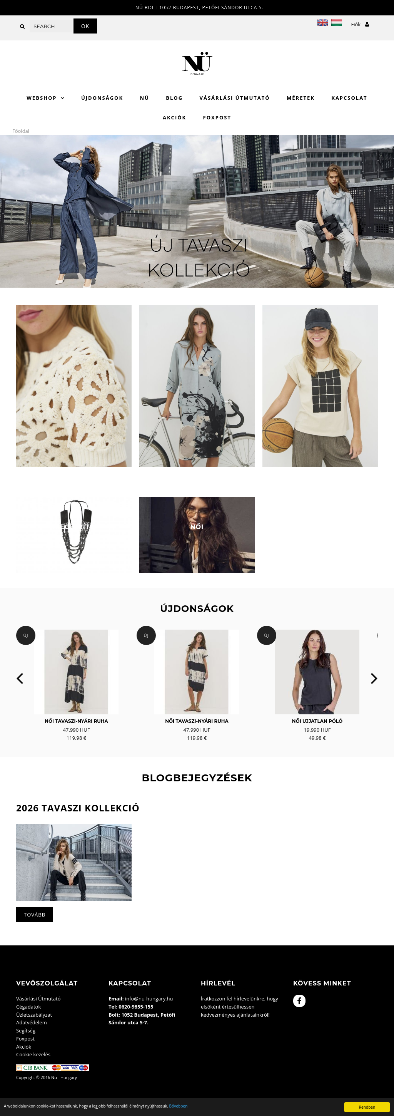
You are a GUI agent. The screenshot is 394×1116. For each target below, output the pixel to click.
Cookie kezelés (33, 1054)
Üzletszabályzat (34, 1014)
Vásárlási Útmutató (235, 97)
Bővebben (178, 1106)
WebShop (42, 97)
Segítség (25, 1030)
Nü (144, 97)
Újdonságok (102, 97)
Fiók (360, 24)
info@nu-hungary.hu (149, 998)
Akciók (174, 117)
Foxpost (217, 117)
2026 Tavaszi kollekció (78, 807)
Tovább (34, 914)
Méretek (301, 97)
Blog (174, 97)
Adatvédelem (31, 1022)
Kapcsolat (349, 97)
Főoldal (20, 130)
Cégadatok (28, 1006)
